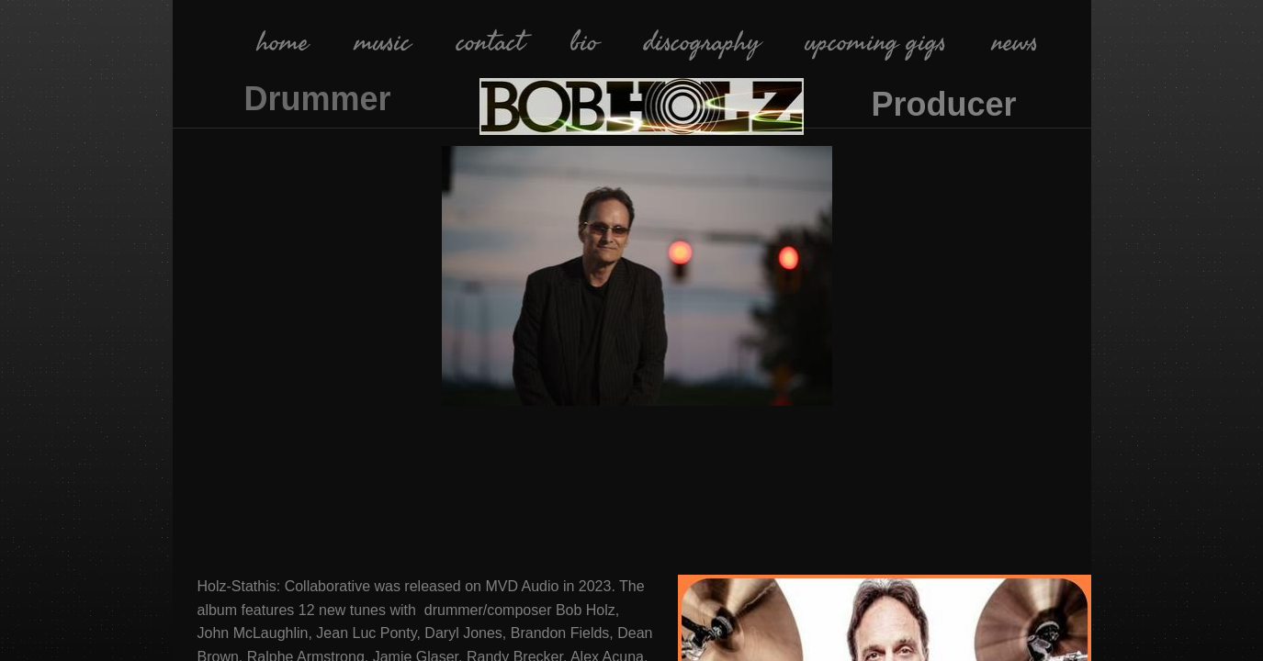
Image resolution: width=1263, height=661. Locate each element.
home (283, 42)
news (1015, 42)
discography (702, 42)
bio (584, 42)
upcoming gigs (876, 42)
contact (490, 42)
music (383, 42)
